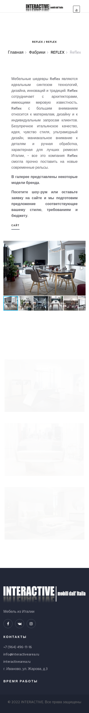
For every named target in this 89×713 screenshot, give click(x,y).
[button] (81, 268)
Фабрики (37, 52)
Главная (16, 52)
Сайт (15, 225)
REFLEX (57, 52)
